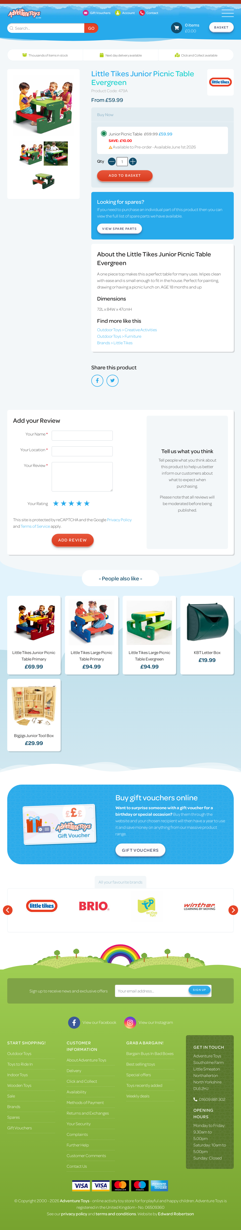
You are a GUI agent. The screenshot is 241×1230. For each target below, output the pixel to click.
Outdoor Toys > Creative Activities (127, 329)
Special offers (138, 1074)
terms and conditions (116, 1213)
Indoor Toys (17, 1074)
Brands (13, 1106)
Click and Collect (82, 1081)
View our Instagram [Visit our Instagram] (148, 1022)
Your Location (34, 449)
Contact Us (77, 1166)
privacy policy (74, 1213)
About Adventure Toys (86, 1059)
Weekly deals (137, 1095)
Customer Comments (86, 1155)
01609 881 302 (212, 1099)
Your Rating (38, 503)
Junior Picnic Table (162, 140)
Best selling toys (140, 1064)
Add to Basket (125, 175)
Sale (11, 1095)
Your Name (37, 433)
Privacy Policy (119, 519)
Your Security (79, 1123)
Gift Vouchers (140, 850)
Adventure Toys (207, 1055)
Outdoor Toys (19, 1053)
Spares (13, 1117)
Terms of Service (35, 526)
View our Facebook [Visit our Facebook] (92, 1022)
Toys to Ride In (20, 1064)
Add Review (72, 539)
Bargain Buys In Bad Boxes (150, 1053)
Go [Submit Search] (91, 28)
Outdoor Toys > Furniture (119, 336)
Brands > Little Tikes (115, 342)
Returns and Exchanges (88, 1113)
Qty (100, 161)
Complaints (77, 1134)
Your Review (36, 465)
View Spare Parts (119, 228)
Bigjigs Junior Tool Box (34, 735)
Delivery (74, 1070)
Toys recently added (144, 1085)
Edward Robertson (176, 1213)
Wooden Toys (19, 1085)
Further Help (78, 1144)
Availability (76, 1091)
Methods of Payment (85, 1102)
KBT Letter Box (207, 652)
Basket (221, 27)
